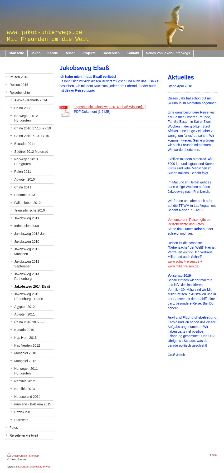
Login (213, 454)
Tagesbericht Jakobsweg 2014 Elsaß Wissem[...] (110, 107)
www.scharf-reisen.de (184, 261)
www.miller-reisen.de (183, 266)
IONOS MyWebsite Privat (35, 466)
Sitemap (34, 455)
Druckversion (17, 455)
